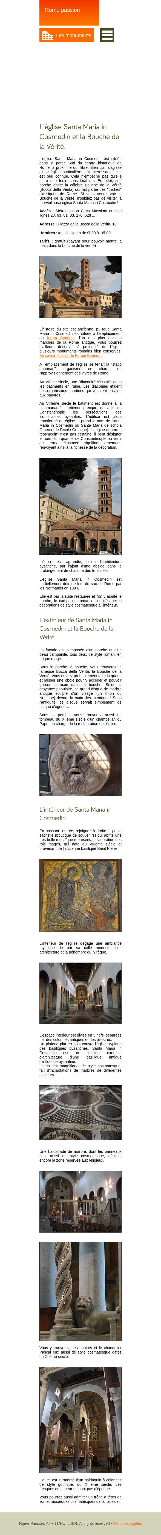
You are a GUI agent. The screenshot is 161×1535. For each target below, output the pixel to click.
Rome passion (62, 10)
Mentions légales (127, 1523)
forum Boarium (60, 338)
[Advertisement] (80, 82)
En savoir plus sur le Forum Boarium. (70, 355)
